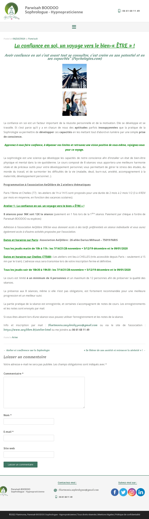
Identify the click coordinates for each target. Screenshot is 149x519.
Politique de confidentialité (127, 514)
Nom (8, 415)
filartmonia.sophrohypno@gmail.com (79, 489)
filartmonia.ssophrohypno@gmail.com (72, 325)
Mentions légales (106, 514)
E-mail (9, 432)
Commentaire (14, 373)
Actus (15, 337)
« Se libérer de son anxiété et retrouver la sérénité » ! (114, 350)
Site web (9, 448)
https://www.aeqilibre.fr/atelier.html (27, 329)
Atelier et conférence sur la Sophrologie (27, 350)
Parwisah (33, 38)
